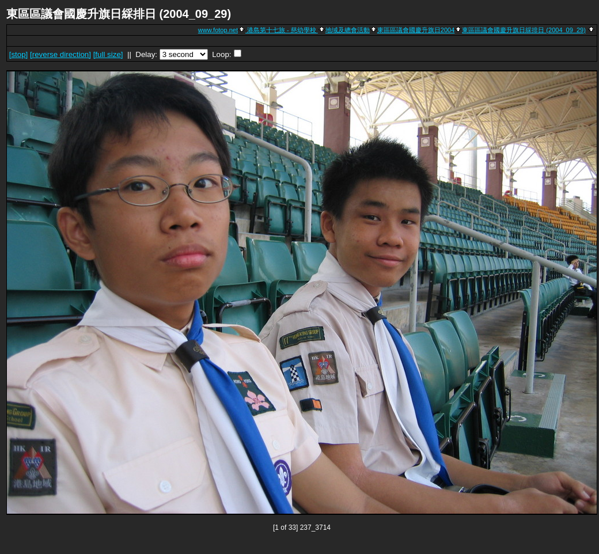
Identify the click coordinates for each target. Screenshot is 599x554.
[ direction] (60, 54)
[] (18, 54)
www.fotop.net (218, 29)
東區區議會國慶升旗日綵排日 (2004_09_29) (524, 29)
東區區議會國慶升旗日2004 (415, 29)
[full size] (108, 54)
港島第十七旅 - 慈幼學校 (281, 29)
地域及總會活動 (347, 29)
